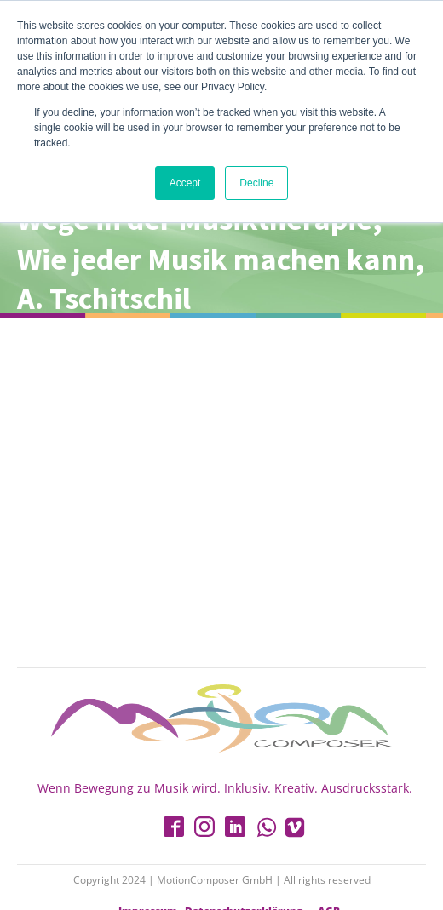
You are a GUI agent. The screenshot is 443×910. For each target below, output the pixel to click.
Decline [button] (256, 183)
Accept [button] (185, 183)
